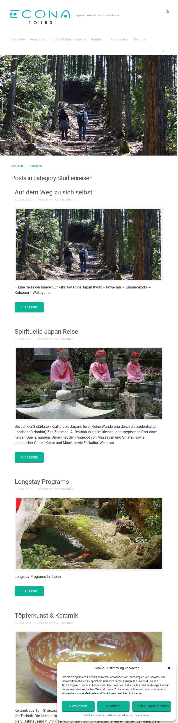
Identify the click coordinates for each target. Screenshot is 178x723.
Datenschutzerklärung (120, 715)
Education (35, 166)
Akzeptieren (78, 706)
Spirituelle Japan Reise (46, 331)
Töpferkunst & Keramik (46, 615)
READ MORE (29, 307)
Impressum (142, 715)
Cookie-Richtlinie (94, 715)
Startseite (17, 166)
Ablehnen (113, 706)
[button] (169, 668)
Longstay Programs (42, 481)
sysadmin (66, 199)
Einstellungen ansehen (152, 706)
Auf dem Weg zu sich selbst (53, 192)
